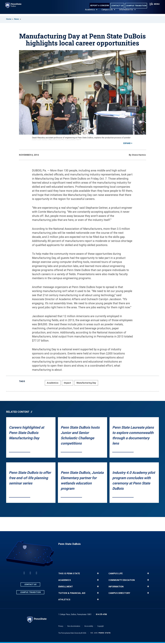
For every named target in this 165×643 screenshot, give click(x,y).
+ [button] (98, 573)
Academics (90, 11)
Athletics (64, 599)
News (16, 19)
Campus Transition (135, 6)
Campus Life (106, 11)
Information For (126, 11)
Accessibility (88, 626)
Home (8, 19)
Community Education (122, 580)
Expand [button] (127, 143)
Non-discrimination (73, 626)
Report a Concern (99, 5)
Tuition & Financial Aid (71, 593)
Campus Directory (119, 593)
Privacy (60, 626)
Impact (67, 383)
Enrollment (65, 586)
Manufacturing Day (86, 383)
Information (116, 586)
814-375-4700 (101, 614)
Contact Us (117, 6)
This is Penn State (69, 573)
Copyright (100, 626)
